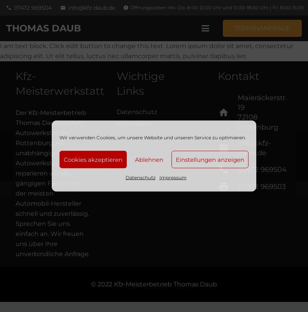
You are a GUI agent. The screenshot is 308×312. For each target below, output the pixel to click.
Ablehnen (149, 159)
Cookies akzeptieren (93, 159)
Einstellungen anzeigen (210, 159)
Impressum (173, 177)
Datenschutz (141, 177)
